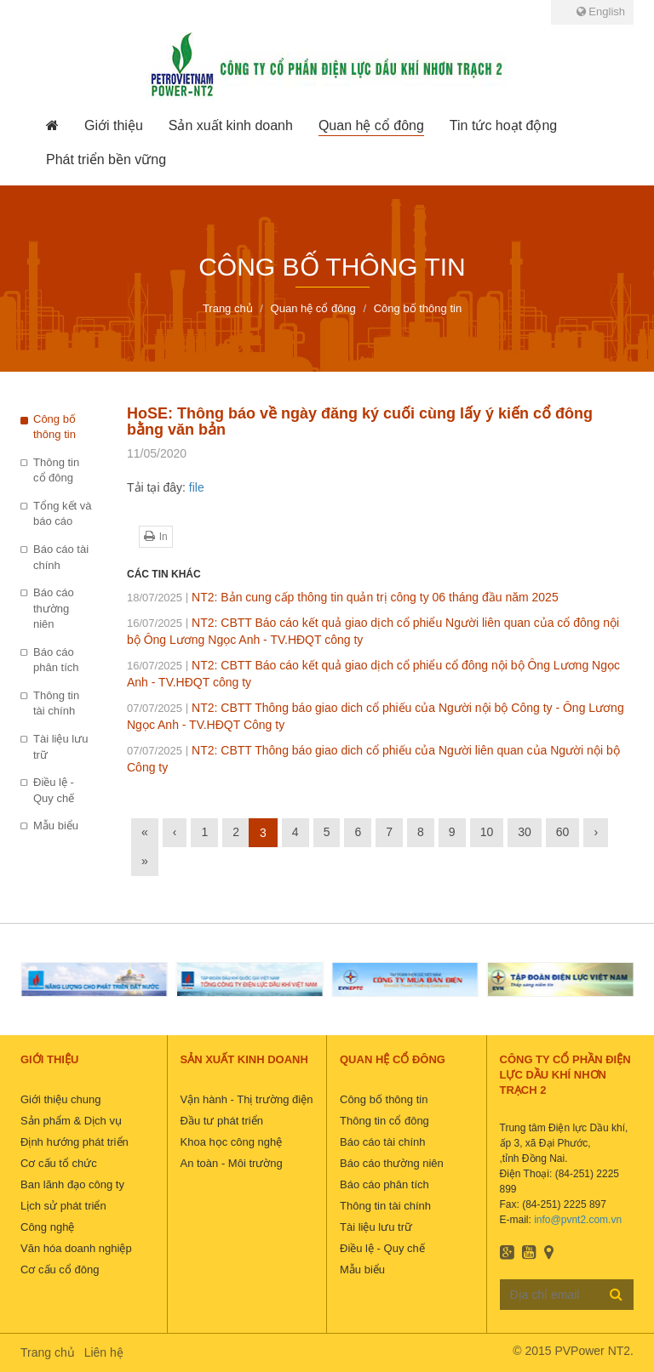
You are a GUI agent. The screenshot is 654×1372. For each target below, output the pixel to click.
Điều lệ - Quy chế (53, 790)
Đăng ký (616, 1293)
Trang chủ (47, 1352)
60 (563, 832)
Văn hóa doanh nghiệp (76, 1248)
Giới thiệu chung (60, 1099)
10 (487, 832)
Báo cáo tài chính (61, 557)
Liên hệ (103, 1352)
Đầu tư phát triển (222, 1120)
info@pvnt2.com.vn (578, 1220)
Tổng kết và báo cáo (62, 513)
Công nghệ (47, 1227)
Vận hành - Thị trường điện (247, 1099)
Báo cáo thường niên (53, 608)
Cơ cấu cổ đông (59, 1269)
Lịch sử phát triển (63, 1205)
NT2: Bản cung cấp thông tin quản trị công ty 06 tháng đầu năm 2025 (343, 597)
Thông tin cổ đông (56, 470)
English (601, 11)
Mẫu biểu (55, 825)
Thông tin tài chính (56, 703)
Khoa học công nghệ (232, 1142)
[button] (114, 126)
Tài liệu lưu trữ (60, 746)
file (196, 487)
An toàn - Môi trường (232, 1163)
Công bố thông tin (54, 427)
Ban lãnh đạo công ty (72, 1184)
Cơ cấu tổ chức (58, 1163)
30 (524, 832)
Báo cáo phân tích (56, 660)
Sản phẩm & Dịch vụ (71, 1120)
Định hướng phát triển (74, 1142)
